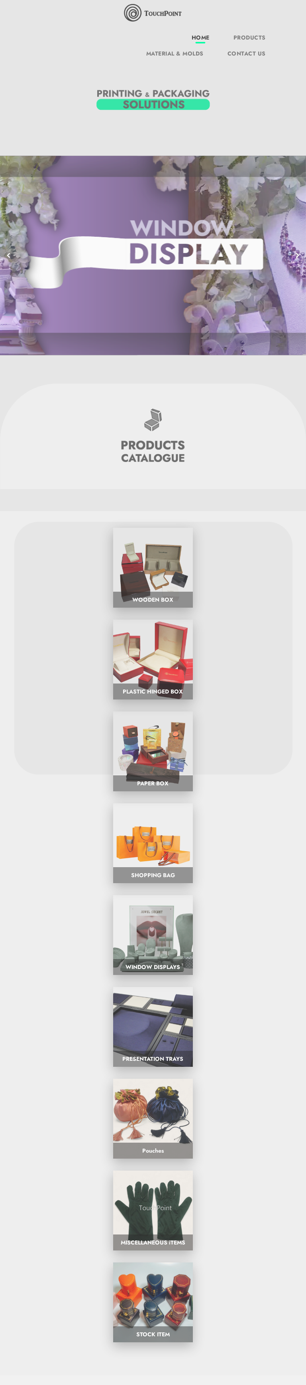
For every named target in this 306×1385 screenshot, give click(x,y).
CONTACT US (247, 53)
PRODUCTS (249, 38)
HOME (201, 38)
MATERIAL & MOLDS (175, 53)
